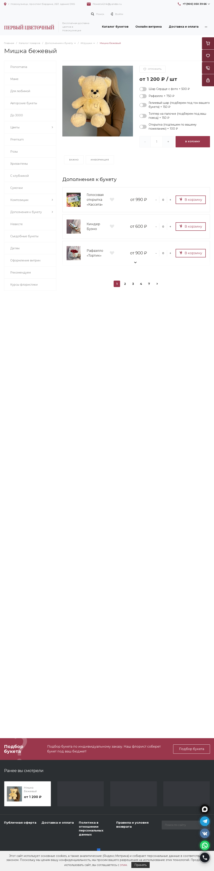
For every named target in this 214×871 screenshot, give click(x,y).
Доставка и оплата (57, 822)
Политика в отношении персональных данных (91, 828)
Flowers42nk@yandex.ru (107, 3)
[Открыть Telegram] (205, 821)
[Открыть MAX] (205, 809)
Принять (140, 865)
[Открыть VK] (205, 833)
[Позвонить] (205, 858)
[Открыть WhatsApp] (205, 845)
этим (123, 865)
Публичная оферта (20, 822)
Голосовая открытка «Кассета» (95, 199)
